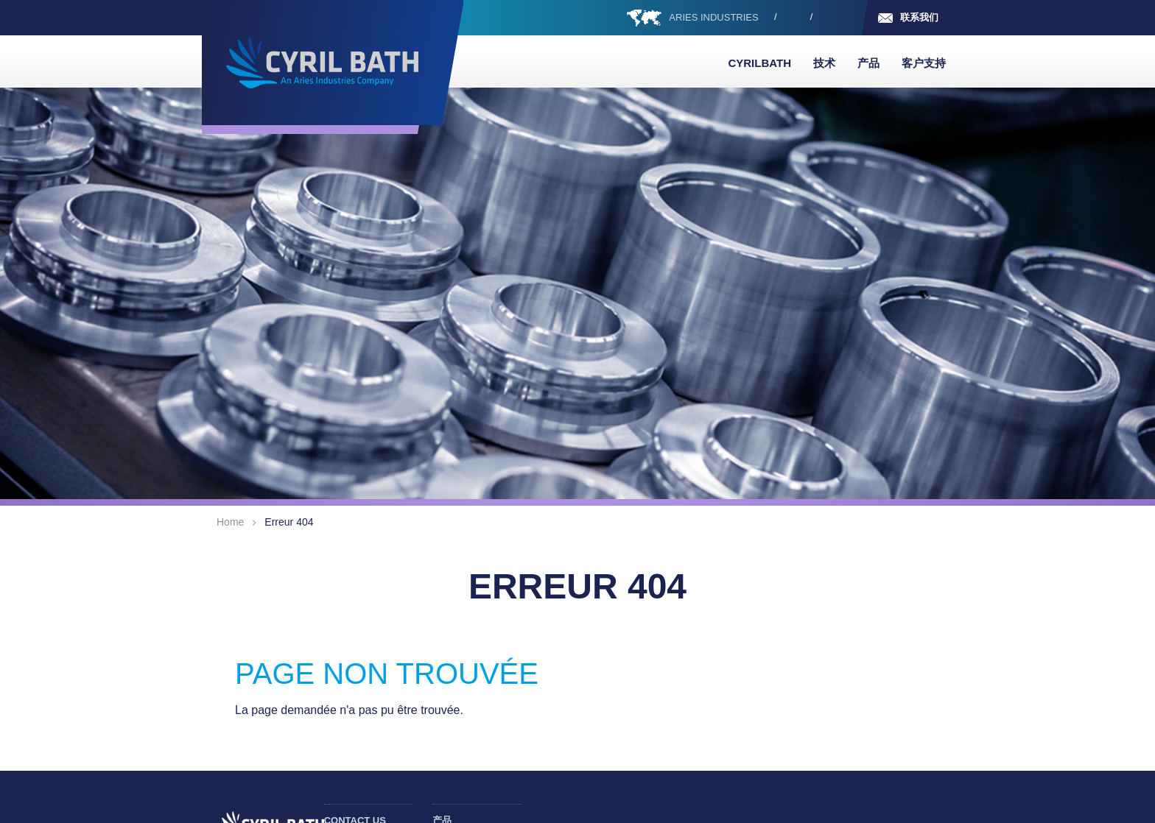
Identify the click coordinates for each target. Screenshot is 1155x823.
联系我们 (919, 17)
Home (230, 522)
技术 (824, 63)
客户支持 (924, 63)
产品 (868, 63)
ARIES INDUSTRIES (713, 17)
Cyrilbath (759, 63)
